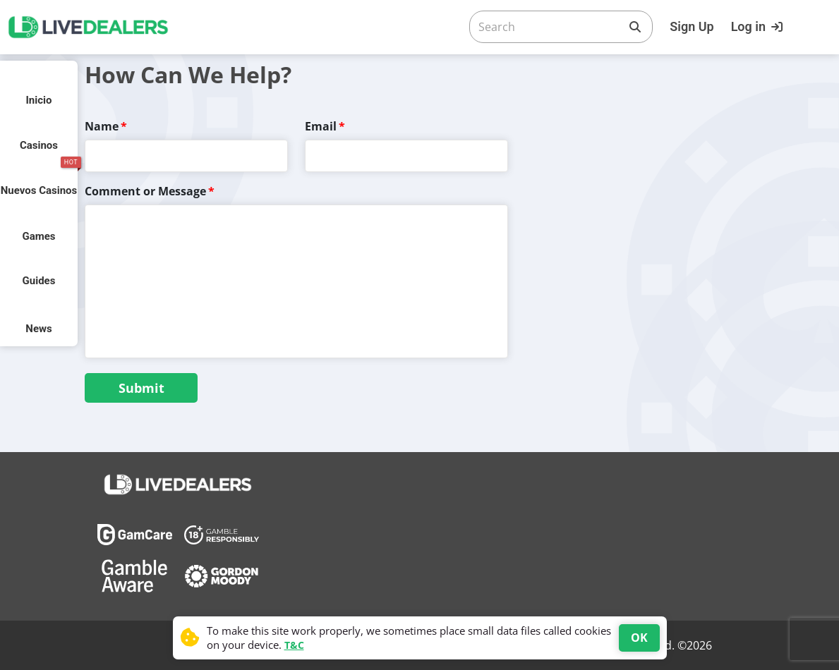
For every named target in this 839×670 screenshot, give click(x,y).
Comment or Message (145, 191)
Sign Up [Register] (691, 26)
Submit (141, 387)
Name (102, 126)
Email (321, 126)
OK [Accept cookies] (639, 637)
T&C (294, 645)
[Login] (758, 26)
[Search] (549, 26)
